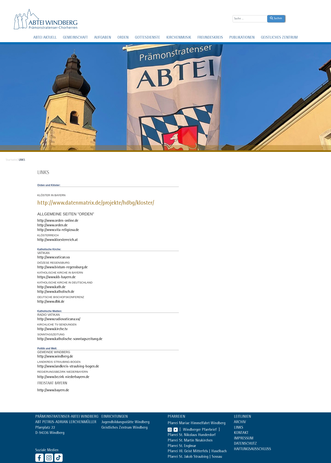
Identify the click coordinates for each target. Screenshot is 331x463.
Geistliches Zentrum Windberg (124, 428)
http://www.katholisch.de (55, 292)
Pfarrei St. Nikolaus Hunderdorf (192, 435)
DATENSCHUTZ (245, 444)
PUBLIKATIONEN (242, 38)
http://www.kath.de (51, 287)
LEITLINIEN (242, 417)
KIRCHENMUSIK (178, 38)
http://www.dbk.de (50, 302)
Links (43, 172)
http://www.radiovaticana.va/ (58, 319)
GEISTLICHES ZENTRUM (279, 38)
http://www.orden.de (52, 226)
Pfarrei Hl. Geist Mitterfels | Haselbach (197, 452)
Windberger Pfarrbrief (200, 430)
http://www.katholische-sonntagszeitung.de (69, 339)
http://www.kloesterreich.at (57, 240)
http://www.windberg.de (55, 357)
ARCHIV (240, 422)
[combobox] (250, 18)
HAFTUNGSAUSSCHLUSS (252, 449)
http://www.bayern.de (53, 391)
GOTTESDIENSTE (147, 38)
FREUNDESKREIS (210, 38)
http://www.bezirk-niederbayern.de (63, 377)
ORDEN (123, 38)
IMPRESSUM (243, 439)
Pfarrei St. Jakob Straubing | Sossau (195, 457)
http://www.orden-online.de (57, 221)
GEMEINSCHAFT (75, 38)
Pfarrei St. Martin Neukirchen (190, 441)
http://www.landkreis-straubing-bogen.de (68, 367)
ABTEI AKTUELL (45, 38)
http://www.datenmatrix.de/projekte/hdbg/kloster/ (95, 204)
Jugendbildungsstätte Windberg (125, 422)
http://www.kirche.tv (52, 329)
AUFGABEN (102, 38)
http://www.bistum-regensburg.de (62, 268)
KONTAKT (241, 433)
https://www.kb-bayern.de (56, 277)
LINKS (238, 428)
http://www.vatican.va (53, 258)
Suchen (276, 18)
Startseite (11, 160)
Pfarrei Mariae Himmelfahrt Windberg (196, 423)
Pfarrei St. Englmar (182, 446)
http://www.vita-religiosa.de (58, 230)
